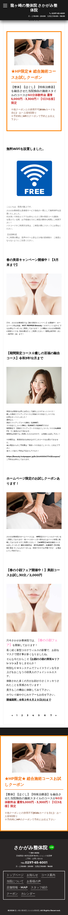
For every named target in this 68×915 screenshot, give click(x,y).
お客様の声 (34, 881)
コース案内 (48, 875)
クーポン (12, 893)
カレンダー (28, 893)
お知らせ (32, 875)
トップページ (15, 875)
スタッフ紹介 (39, 887)
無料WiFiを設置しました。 (25, 149)
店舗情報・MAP (17, 887)
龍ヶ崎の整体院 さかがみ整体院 (33, 7)
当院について (15, 881)
